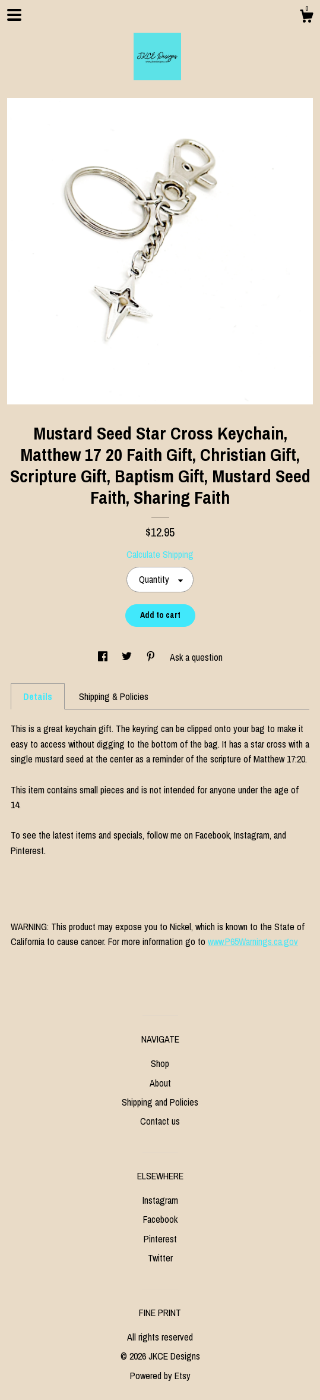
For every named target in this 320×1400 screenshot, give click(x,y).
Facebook (160, 1219)
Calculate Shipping (160, 554)
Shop (160, 1063)
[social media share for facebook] (104, 657)
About (160, 1083)
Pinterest (160, 1238)
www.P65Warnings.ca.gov (253, 941)
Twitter (160, 1257)
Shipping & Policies (113, 696)
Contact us (160, 1121)
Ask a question (196, 657)
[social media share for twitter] (128, 657)
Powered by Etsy (160, 1375)
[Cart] (306, 18)
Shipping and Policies (160, 1102)
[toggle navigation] (14, 15)
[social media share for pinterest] (152, 657)
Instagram (160, 1200)
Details (37, 696)
